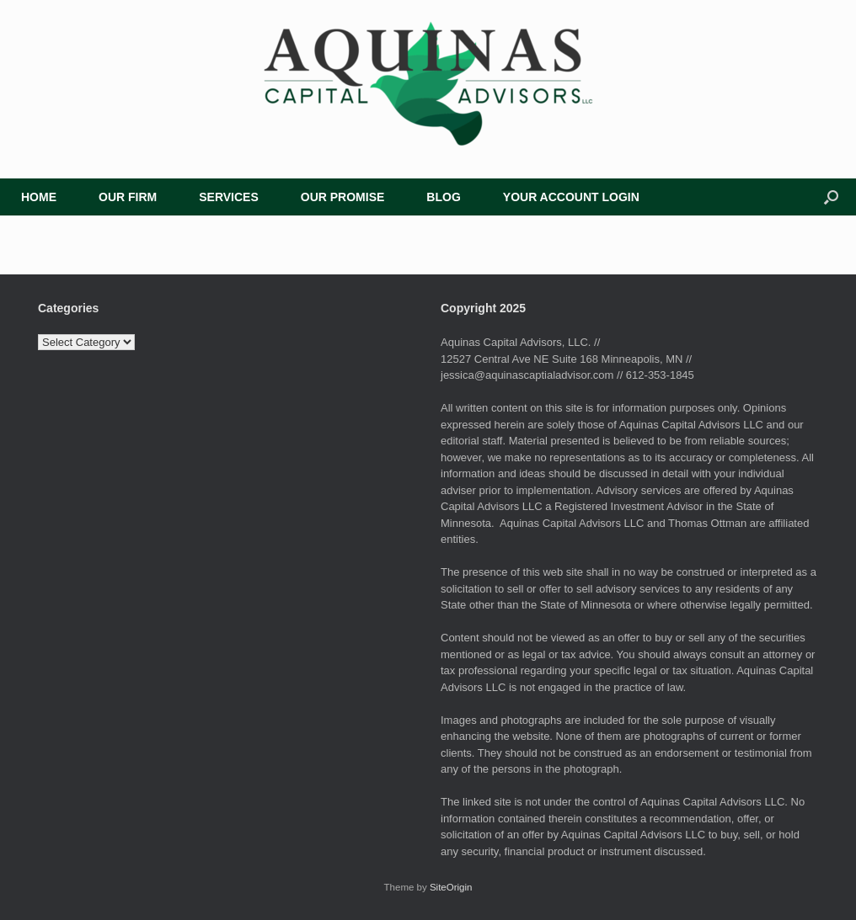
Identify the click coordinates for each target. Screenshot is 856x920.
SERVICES (229, 197)
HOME (38, 197)
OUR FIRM (128, 197)
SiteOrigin (451, 887)
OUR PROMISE (343, 197)
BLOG (443, 197)
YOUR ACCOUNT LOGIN (571, 197)
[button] (831, 196)
